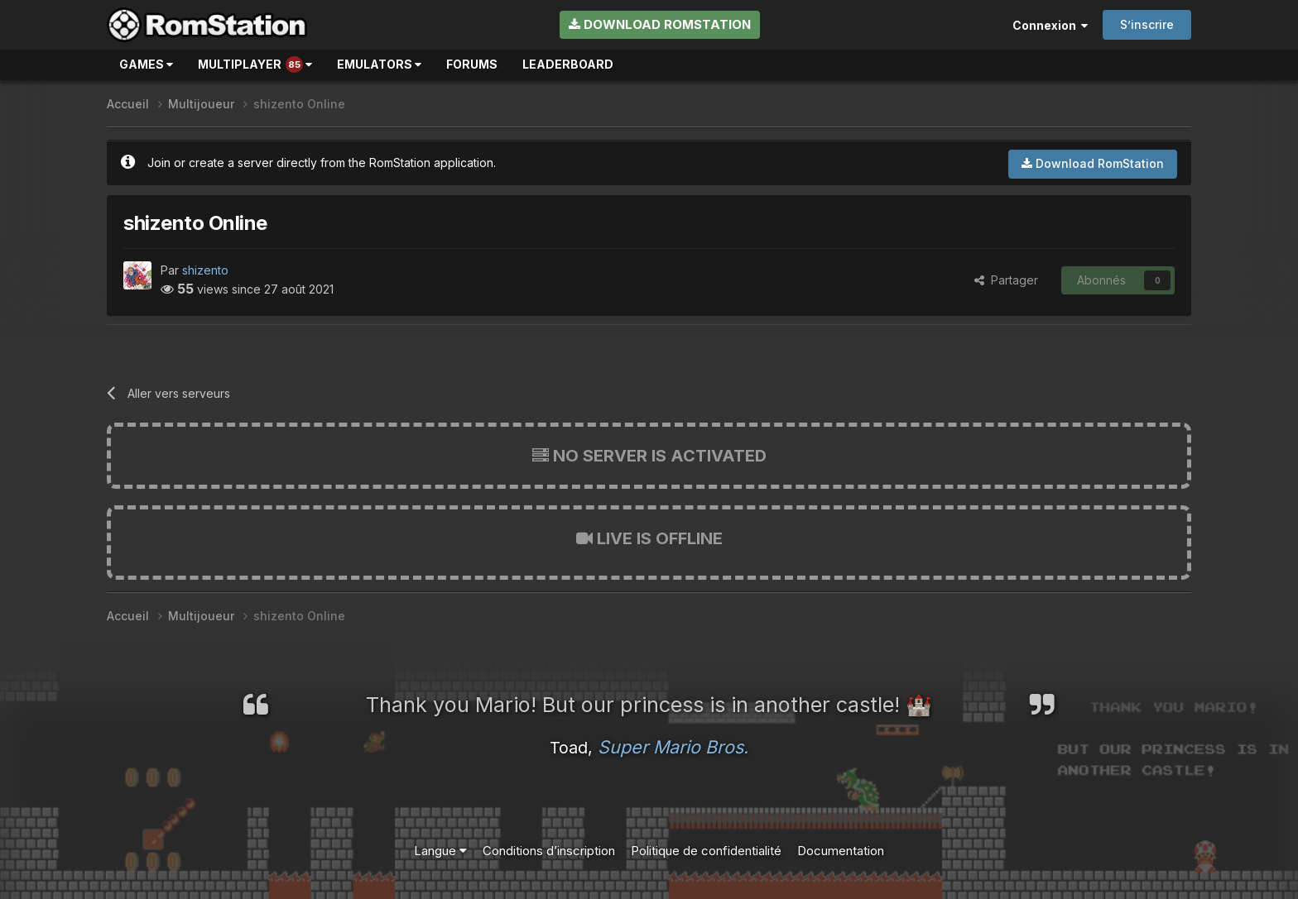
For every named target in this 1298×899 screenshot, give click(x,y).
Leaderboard (567, 64)
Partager (1006, 280)
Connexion (1050, 25)
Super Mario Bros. (673, 747)
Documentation (840, 850)
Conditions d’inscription (549, 850)
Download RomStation (660, 24)
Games (146, 64)
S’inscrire (1147, 24)
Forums (472, 64)
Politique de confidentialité (706, 850)
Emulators (379, 64)
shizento (205, 270)
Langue (440, 850)
